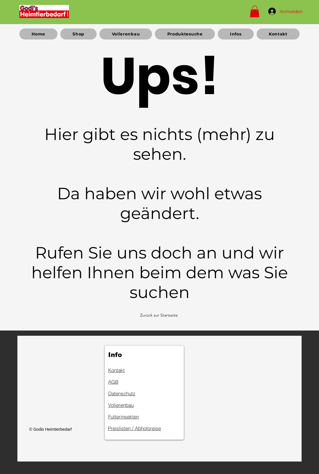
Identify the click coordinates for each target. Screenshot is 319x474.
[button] (255, 11)
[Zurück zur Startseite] (159, 315)
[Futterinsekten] (128, 417)
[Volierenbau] (128, 405)
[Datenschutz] (128, 393)
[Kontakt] (128, 370)
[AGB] (128, 382)
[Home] (44, 11)
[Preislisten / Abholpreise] (143, 428)
